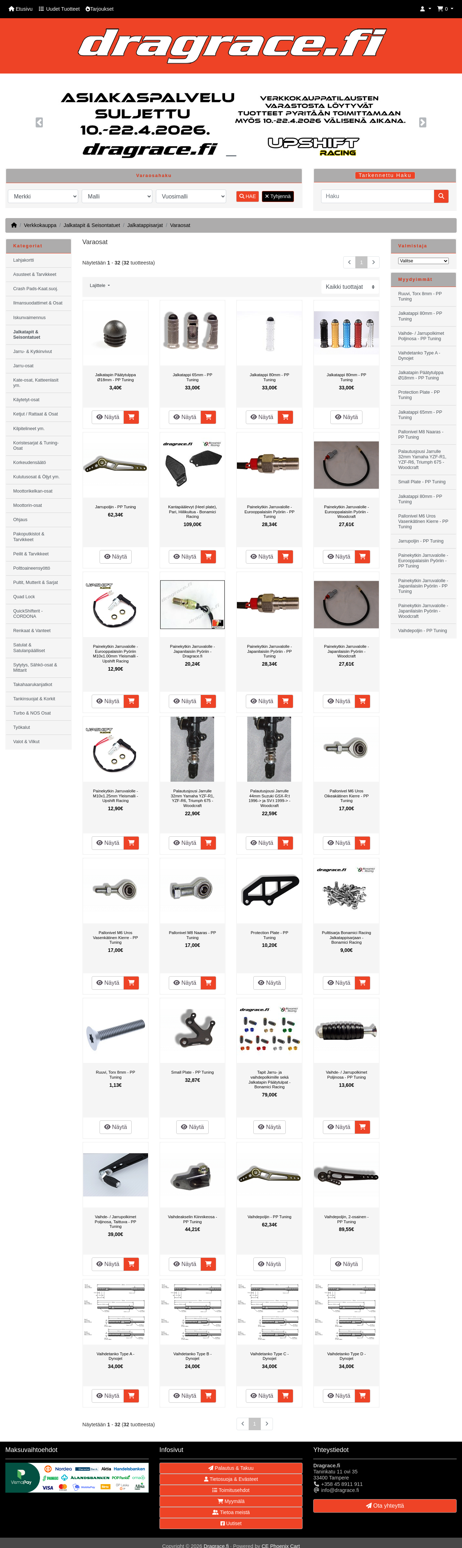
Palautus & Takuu (231, 1468)
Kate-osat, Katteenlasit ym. (36, 383)
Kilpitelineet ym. (29, 428)
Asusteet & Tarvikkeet (34, 274)
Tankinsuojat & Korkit (34, 698)
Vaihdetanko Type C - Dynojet (269, 1356)
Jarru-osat (23, 365)
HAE (247, 196)
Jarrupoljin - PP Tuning (115, 507)
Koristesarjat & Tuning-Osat (36, 445)
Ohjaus (20, 519)
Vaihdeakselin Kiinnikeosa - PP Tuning (192, 1219)
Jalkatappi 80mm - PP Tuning (269, 377)
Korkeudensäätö (29, 462)
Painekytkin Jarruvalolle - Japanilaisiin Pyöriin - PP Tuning (269, 651)
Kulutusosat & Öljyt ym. (36, 476)
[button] (426, 9)
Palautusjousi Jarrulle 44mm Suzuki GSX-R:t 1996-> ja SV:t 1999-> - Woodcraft (269, 798)
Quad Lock (24, 596)
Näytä (107, 417)
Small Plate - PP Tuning (192, 1072)
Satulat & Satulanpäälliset (29, 647)
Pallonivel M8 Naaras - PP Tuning (192, 935)
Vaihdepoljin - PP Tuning (269, 1217)
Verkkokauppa (40, 225)
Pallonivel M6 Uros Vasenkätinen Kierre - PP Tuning (115, 937)
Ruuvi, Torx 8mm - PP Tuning (115, 1074)
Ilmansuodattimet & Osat (37, 303)
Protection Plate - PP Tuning (269, 935)
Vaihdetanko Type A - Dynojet (115, 1356)
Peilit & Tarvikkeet (31, 553)
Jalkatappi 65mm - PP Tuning (192, 377)
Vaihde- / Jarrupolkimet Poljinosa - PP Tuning (346, 1074)
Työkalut (21, 727)
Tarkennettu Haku (385, 175)
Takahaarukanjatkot (32, 684)
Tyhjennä (277, 196)
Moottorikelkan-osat (32, 491)
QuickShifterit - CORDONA (28, 614)
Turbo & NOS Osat (32, 713)
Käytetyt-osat (26, 399)
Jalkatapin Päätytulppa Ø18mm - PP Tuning (115, 377)
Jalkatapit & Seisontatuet (92, 225)
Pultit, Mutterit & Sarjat (35, 582)
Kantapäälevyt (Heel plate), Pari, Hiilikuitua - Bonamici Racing (192, 512)
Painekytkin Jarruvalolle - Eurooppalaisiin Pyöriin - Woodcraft (346, 512)
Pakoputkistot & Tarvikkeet (29, 536)
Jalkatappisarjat (145, 225)
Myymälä (231, 1501)
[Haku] (377, 196)
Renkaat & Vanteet (32, 630)
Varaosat (180, 225)
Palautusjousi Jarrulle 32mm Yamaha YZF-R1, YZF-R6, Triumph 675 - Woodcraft (192, 798)
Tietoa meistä (231, 1512)
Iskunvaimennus (29, 317)
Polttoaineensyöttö (31, 568)
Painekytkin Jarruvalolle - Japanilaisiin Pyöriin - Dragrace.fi (192, 651)
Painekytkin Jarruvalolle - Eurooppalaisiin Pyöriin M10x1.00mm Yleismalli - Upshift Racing (115, 653)
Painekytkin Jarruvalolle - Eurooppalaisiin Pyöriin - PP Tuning (269, 512)
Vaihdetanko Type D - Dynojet (346, 1356)
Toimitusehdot (230, 1490)
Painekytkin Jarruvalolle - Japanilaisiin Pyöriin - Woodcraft (346, 651)
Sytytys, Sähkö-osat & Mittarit (35, 667)
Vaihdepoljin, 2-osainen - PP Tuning (346, 1219)
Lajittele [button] (98, 285)
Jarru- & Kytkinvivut (32, 351)
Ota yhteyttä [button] (385, 1506)
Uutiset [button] (231, 1523)
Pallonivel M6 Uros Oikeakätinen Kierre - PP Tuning (346, 796)
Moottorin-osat (27, 505)
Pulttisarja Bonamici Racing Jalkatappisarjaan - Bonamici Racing (346, 937)
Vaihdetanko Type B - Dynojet (192, 1356)
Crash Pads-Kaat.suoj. (35, 288)
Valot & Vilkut (26, 741)
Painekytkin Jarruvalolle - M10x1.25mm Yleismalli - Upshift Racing (115, 796)
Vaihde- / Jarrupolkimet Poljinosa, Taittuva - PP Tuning (115, 1222)
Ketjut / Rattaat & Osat (35, 414)
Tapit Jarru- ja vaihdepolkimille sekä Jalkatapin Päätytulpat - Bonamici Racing (270, 1079)
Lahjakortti (23, 260)
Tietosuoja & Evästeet (231, 1479)
